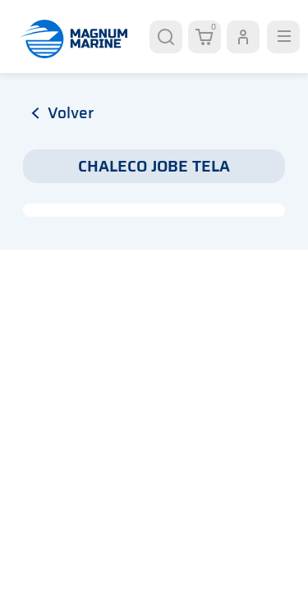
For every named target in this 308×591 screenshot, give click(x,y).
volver (62, 112)
